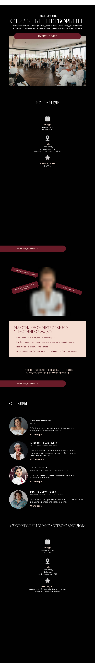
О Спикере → (37, 482)
